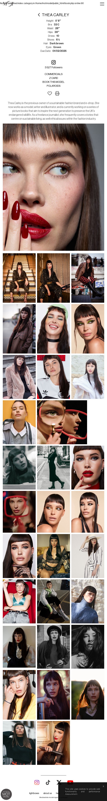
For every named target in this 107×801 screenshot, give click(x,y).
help (58, 509)
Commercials (54, 74)
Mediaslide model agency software (53, 513)
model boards (71, 509)
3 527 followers (53, 64)
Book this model (53, 82)
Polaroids (53, 86)
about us (47, 509)
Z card (53, 78)
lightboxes (34, 509)
